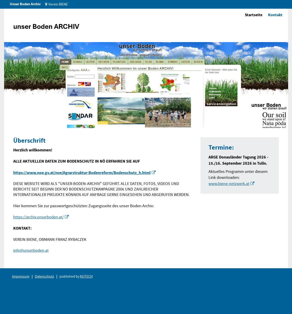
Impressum (20, 276)
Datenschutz (44, 276)
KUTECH (86, 276)
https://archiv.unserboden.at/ (38, 217)
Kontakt (275, 15)
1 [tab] (15, 121)
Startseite (253, 15)
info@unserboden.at (31, 250)
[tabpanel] (146, 85)
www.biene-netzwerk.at (229, 183)
